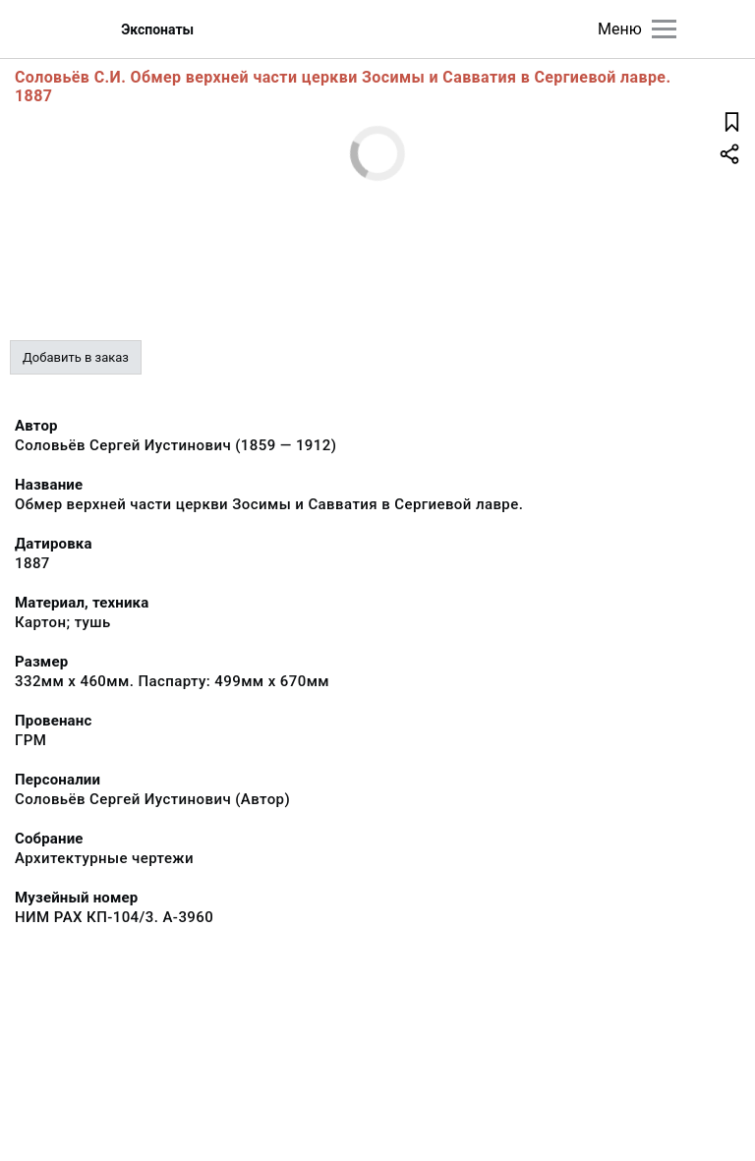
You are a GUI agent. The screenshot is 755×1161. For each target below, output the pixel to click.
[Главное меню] (664, 29)
